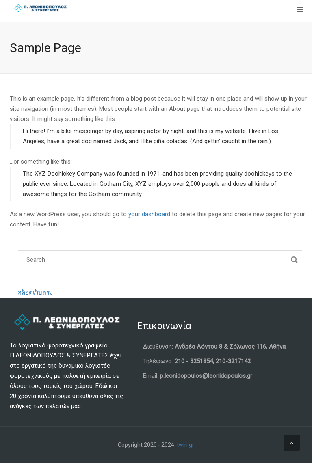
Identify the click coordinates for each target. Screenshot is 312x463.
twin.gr (185, 444)
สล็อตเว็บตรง (35, 292)
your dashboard (149, 214)
